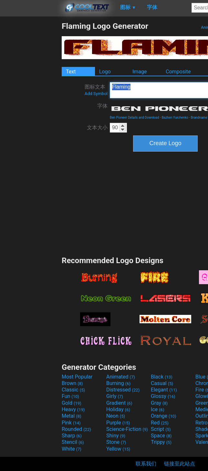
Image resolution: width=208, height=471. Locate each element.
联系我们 (146, 464)
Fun (70, 396)
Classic (73, 390)
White (71, 449)
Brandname (199, 117)
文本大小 (97, 127)
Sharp (72, 436)
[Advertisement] (31, 118)
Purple (118, 423)
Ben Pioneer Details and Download (134, 117)
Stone (116, 442)
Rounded (76, 429)
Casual (162, 383)
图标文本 (96, 90)
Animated (120, 377)
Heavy (73, 409)
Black (161, 377)
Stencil (73, 442)
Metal (71, 416)
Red (160, 423)
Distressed (123, 390)
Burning (118, 383)
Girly (114, 396)
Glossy (163, 396)
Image (139, 72)
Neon (115, 416)
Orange (163, 416)
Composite (178, 72)
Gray (159, 403)
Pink (71, 423)
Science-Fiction (127, 429)
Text (71, 72)
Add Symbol (96, 93)
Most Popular (77, 377)
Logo (105, 72)
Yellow (118, 449)
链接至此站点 (179, 464)
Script (161, 429)
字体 (102, 106)
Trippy (161, 442)
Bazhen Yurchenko (174, 117)
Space (161, 436)
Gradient (119, 403)
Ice (157, 409)
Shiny (115, 436)
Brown (72, 383)
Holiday (118, 409)
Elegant (164, 390)
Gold (71, 403)
